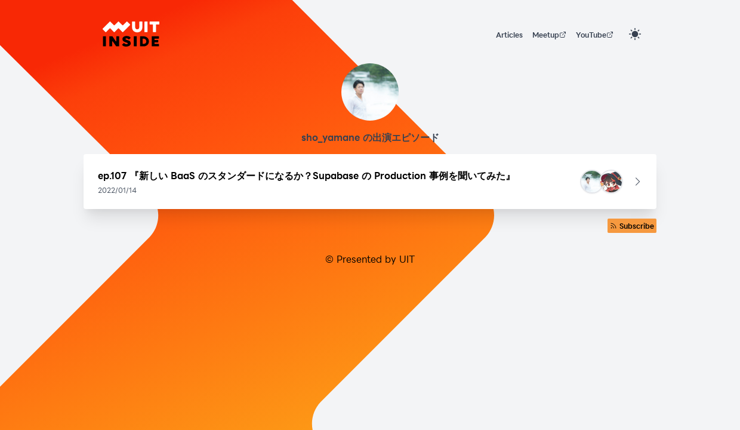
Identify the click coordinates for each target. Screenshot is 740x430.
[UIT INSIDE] (131, 34)
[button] (370, 181)
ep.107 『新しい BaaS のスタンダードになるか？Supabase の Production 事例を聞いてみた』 (306, 175)
